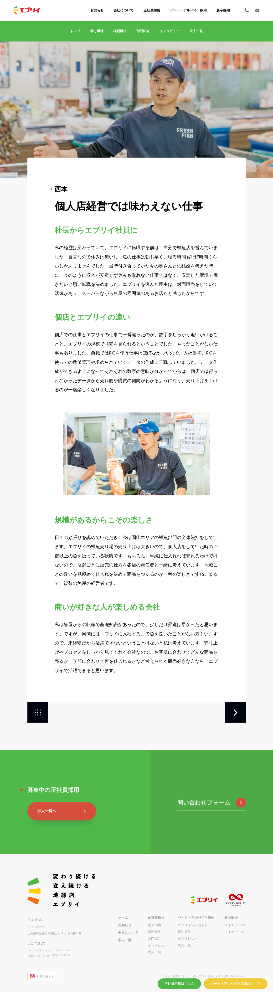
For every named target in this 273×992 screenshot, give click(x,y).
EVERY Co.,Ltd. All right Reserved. (217, 976)
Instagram (42, 976)
